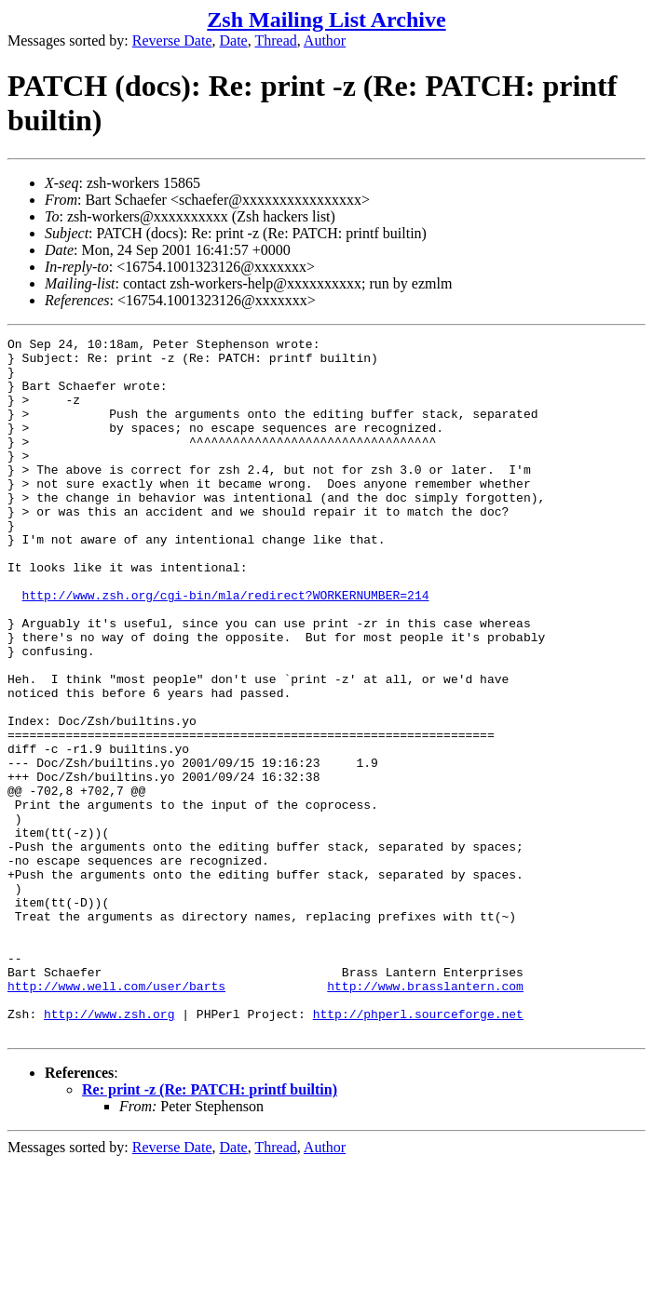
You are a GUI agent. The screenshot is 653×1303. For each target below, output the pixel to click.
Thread (275, 40)
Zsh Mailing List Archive (326, 19)
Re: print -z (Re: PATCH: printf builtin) (209, 1229)
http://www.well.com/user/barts (116, 1116)
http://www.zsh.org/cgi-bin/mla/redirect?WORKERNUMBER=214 (225, 647)
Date (234, 40)
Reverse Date (172, 40)
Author (325, 40)
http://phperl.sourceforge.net (418, 1150)
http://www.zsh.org (109, 1150)
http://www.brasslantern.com (425, 1116)
